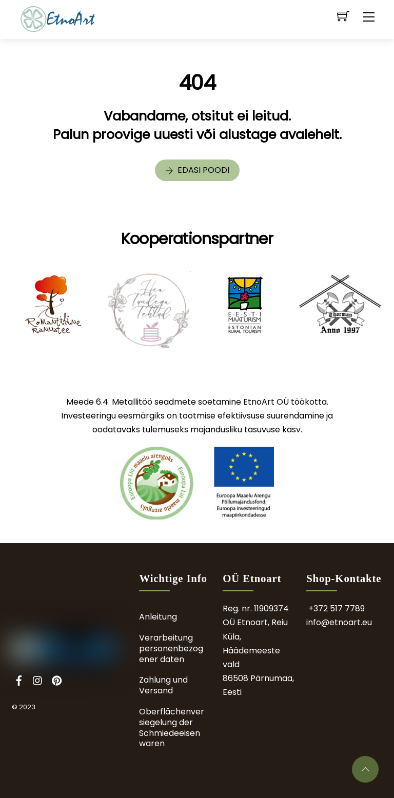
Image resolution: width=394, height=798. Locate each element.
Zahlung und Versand (163, 685)
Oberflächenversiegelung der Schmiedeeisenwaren (171, 727)
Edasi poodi (197, 170)
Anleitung (158, 617)
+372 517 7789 (336, 608)
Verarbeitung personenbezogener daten (171, 648)
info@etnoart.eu (339, 622)
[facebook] (19, 679)
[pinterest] (57, 679)
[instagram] (38, 679)
